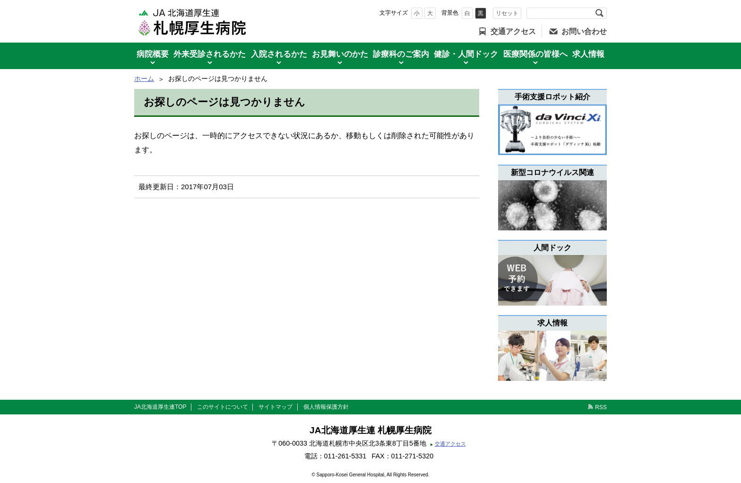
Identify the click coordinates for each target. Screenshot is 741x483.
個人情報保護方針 (326, 407)
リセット (507, 13)
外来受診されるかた (209, 54)
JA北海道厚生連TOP (160, 407)
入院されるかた (279, 54)
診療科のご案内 (401, 54)
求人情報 (588, 54)
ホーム (144, 78)
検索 (599, 13)
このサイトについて (222, 407)
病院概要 (153, 54)
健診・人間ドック (466, 54)
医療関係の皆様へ (535, 54)
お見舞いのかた (340, 54)
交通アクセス (513, 31)
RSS (601, 407)
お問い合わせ (584, 31)
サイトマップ (275, 407)
